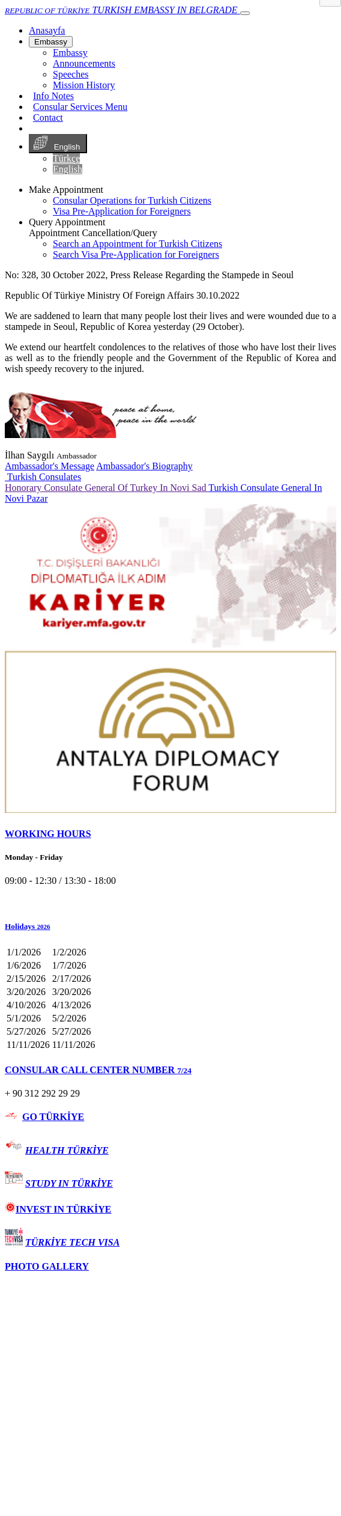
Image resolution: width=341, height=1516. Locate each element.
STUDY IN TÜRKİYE (69, 1183)
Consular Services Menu (80, 107)
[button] (170, 926)
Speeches (71, 74)
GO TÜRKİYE (53, 1117)
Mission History (84, 85)
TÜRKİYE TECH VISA (72, 1242)
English (58, 143)
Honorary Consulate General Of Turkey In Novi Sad (106, 488)
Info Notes (53, 96)
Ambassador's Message (49, 466)
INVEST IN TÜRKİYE (58, 1209)
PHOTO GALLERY (47, 1266)
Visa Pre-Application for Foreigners (122, 211)
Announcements (84, 63)
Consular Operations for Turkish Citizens (132, 200)
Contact (48, 117)
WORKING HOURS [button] (48, 834)
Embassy (50, 41)
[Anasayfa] (47, 30)
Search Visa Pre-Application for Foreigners (136, 254)
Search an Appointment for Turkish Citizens (137, 244)
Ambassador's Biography (144, 466)
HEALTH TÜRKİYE (67, 1150)
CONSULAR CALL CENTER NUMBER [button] (98, 1070)
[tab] (170, 834)
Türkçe (66, 158)
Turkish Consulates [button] (43, 477)
